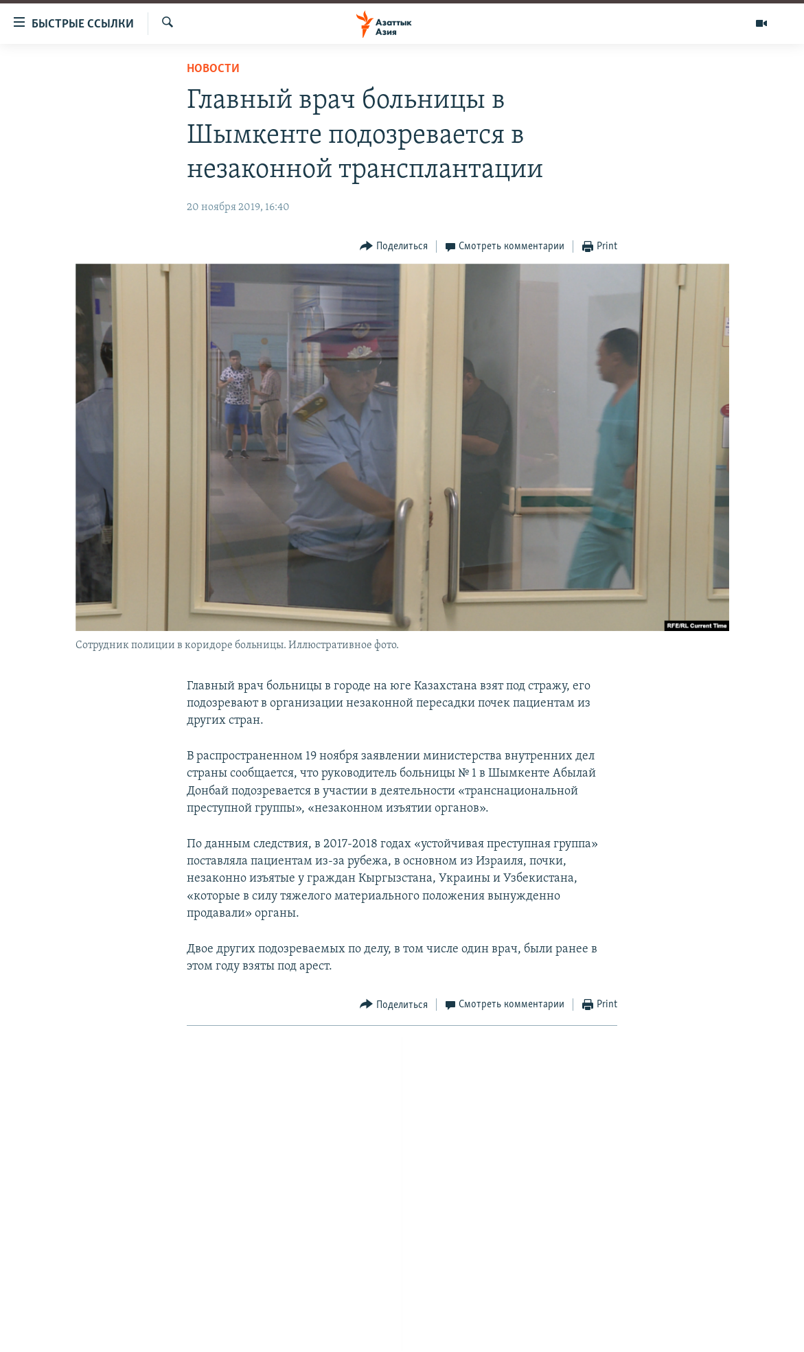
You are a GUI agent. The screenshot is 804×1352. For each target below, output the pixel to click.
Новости (213, 69)
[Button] (394, 247)
